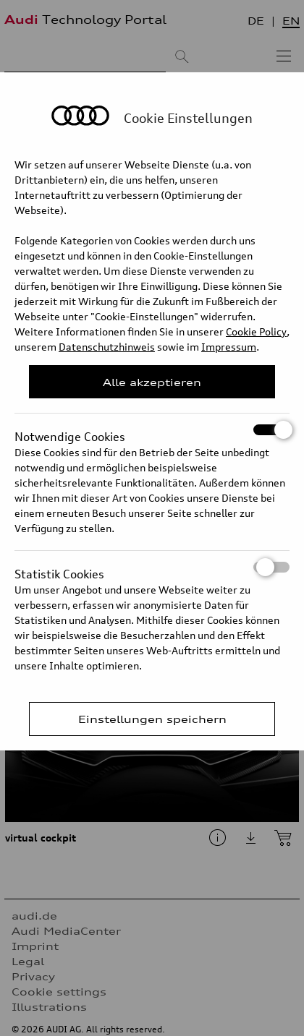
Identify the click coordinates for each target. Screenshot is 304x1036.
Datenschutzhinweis (107, 347)
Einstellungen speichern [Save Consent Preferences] (152, 719)
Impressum (228, 347)
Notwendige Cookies (152, 429)
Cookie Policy (256, 331)
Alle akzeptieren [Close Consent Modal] (152, 382)
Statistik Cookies (152, 567)
